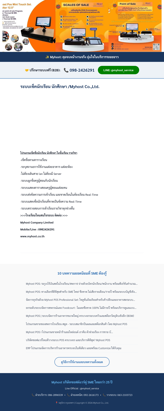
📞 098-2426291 (79, 70)
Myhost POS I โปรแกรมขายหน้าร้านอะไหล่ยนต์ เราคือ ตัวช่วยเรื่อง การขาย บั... (69, 332)
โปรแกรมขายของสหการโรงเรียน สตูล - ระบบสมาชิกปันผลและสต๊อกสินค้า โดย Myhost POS (76, 324)
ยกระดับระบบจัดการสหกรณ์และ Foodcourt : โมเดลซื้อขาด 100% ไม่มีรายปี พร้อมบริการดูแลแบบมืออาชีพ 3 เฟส (82, 308)
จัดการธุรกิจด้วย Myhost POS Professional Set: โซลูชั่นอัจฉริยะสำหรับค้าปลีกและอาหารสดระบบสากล (79, 300)
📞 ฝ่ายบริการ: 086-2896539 (47, 395)
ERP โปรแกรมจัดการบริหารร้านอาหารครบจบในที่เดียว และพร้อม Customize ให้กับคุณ (73, 348)
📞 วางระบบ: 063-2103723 (117, 395)
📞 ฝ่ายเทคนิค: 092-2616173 (82, 395)
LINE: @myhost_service (118, 70)
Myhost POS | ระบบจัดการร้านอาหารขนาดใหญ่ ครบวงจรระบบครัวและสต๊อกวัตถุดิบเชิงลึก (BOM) (80, 315)
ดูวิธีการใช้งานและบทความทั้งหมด (82, 362)
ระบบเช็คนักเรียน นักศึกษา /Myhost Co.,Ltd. (59, 86)
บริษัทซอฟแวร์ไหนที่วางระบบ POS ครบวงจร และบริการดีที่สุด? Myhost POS (68, 340)
